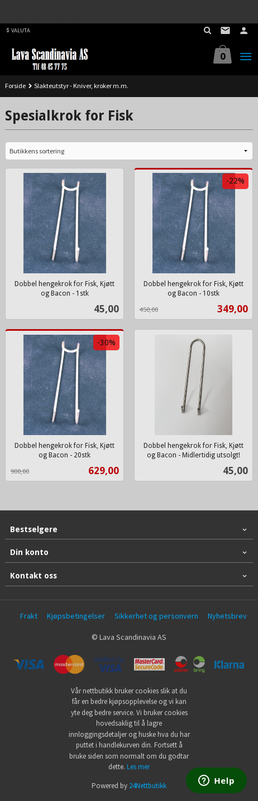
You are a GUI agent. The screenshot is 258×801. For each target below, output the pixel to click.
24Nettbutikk (147, 785)
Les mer (138, 766)
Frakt (28, 616)
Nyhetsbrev (227, 616)
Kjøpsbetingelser (76, 616)
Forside (15, 85)
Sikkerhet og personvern (156, 616)
